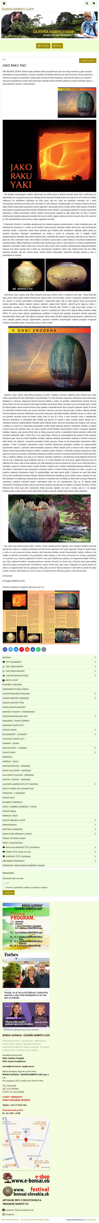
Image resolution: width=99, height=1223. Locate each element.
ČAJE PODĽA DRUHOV (50, 671)
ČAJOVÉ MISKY (50, 752)
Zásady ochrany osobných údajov (35, 1219)
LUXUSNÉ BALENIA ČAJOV (50, 675)
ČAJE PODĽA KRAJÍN (50, 666)
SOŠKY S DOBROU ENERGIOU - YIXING (19, 806)
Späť (4, 59)
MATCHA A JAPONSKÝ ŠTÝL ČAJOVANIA (50, 847)
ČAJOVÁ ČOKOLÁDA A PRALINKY (50, 693)
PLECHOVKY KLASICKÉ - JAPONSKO (18, 775)
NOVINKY (50, 657)
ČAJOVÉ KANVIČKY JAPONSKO (50, 698)
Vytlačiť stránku (87, 60)
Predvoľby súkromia (10, 1219)
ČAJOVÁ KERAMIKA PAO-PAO (50, 716)
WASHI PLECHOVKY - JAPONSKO (16, 770)
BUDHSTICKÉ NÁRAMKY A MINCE (50, 834)
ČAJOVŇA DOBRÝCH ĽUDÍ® (18, 9)
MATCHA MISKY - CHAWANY (50, 748)
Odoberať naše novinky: (13, 878)
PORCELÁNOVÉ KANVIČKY (14, 707)
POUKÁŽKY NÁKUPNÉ (12, 684)
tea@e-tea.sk (28, 1066)
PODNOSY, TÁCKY (10, 815)
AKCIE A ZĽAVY (10, 680)
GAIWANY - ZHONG (10, 743)
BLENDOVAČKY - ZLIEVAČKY (50, 734)
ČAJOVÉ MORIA (9, 811)
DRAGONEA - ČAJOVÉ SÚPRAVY (16, 720)
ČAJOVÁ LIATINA (50, 730)
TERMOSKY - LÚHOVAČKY (13, 793)
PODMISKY (7, 757)
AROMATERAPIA (50, 825)
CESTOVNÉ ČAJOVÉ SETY (13, 739)
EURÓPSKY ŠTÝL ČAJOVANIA (50, 856)
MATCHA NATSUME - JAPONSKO (16, 766)
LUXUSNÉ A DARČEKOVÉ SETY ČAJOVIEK (50, 784)
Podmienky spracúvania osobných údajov (23, 865)
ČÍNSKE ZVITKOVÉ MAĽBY (14, 838)
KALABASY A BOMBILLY (12, 802)
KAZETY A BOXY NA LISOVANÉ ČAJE (18, 788)
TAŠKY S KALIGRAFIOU (12, 843)
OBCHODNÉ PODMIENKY (50, 861)
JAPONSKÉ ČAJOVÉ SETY (13, 725)
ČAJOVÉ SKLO (8, 797)
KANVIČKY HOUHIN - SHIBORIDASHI (18, 711)
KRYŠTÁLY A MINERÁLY (50, 829)
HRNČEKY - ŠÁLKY (10, 761)
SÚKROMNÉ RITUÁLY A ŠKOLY (15, 689)
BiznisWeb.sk (90, 1219)
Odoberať (9, 892)
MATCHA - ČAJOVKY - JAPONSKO (16, 779)
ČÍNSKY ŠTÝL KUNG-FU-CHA (50, 852)
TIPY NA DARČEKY (50, 662)
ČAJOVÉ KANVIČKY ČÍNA (13, 702)
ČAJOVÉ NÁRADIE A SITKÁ (50, 820)
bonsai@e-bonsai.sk (12, 1066)
